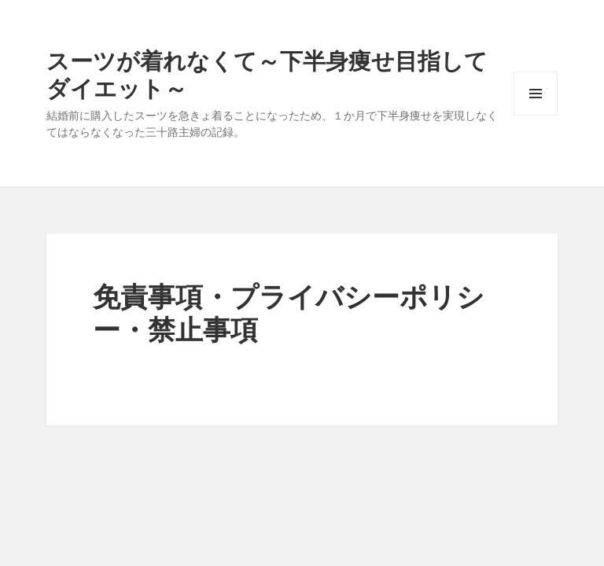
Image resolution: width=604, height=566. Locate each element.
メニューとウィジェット (535, 115)
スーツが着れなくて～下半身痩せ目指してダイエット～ (267, 74)
